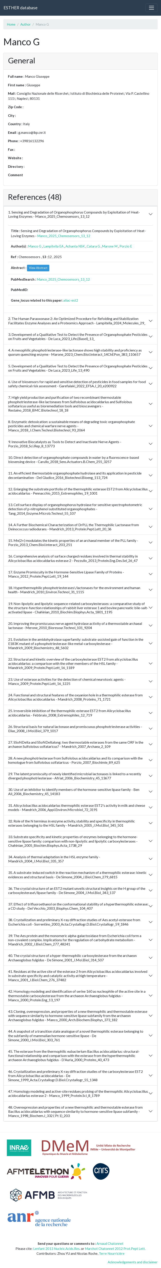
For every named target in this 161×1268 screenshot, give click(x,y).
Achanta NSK (75, 246)
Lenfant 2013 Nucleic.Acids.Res (56, 1249)
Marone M (109, 246)
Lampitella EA (53, 246)
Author (25, 24)
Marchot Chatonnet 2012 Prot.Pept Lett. (115, 1249)
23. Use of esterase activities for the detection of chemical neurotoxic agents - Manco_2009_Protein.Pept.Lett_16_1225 (67, 681)
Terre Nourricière (112, 1253)
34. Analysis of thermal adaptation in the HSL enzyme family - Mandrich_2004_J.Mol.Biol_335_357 (54, 859)
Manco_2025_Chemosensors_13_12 (63, 236)
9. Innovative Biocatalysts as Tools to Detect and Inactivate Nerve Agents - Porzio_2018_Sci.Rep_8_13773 (64, 444)
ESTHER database (20, 7)
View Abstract (38, 268)
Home (11, 24)
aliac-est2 (70, 300)
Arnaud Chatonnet (109, 1243)
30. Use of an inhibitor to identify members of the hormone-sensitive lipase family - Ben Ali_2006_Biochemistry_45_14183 (73, 791)
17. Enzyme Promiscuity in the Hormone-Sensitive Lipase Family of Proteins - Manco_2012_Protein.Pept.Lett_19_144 (66, 574)
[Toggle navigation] (151, 8)
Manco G (34, 246)
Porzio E (125, 246)
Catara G (93, 246)
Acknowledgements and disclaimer (133, 1262)
